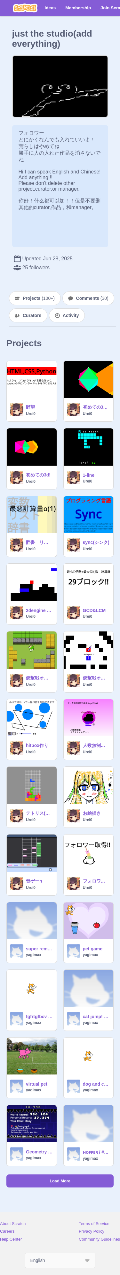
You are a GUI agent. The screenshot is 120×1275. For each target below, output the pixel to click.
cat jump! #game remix (96, 1016)
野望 (30, 407)
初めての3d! (38, 474)
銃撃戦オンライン (39, 677)
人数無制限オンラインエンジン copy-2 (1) (96, 745)
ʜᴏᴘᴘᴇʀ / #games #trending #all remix (96, 1152)
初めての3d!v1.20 (96, 407)
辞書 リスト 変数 (39, 542)
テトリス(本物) (39, 813)
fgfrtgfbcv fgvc (39, 1016)
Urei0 (31, 414)
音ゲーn (34, 881)
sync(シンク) (96, 542)
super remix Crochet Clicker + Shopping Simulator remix (39, 948)
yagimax (33, 955)
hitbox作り (37, 745)
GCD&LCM (94, 610)
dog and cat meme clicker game (96, 1084)
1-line (89, 475)
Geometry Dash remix (39, 1151)
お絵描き (92, 813)
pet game (92, 948)
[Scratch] (25, 8)
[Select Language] (60, 1260)
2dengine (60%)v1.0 (39, 610)
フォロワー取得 (96, 881)
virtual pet (36, 1084)
